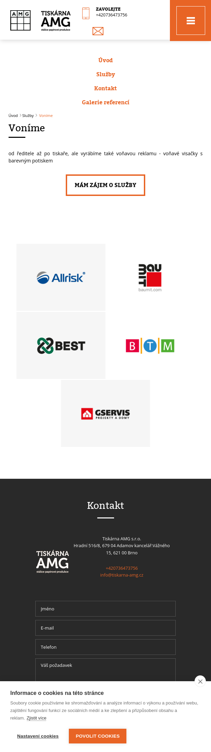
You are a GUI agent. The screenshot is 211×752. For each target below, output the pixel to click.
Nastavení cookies (38, 736)
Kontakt (105, 88)
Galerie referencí (105, 102)
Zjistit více (37, 718)
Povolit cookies (98, 736)
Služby (105, 74)
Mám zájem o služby (105, 185)
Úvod (105, 60)
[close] (200, 681)
